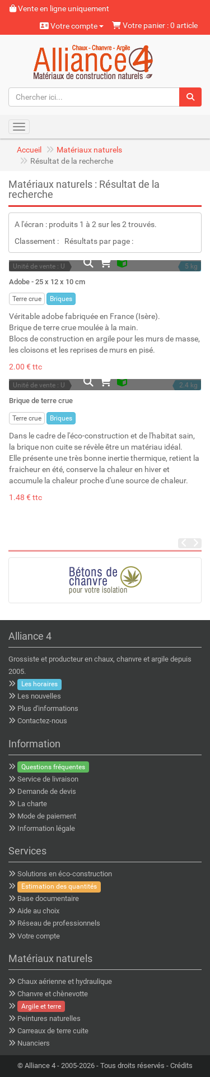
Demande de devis (46, 791)
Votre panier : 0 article (155, 25)
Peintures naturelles (49, 1018)
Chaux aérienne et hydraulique (64, 981)
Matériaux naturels (89, 149)
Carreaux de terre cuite (52, 1031)
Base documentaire (48, 898)
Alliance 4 (40, 1065)
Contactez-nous (42, 721)
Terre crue (26, 299)
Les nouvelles (39, 696)
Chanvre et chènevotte (52, 994)
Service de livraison (47, 779)
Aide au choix (38, 911)
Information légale (46, 828)
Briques (61, 299)
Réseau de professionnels (58, 923)
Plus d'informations (47, 708)
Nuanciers (33, 1043)
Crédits (181, 1065)
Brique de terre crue (41, 400)
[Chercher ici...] (94, 97)
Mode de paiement (46, 816)
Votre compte (72, 25)
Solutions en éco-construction (64, 874)
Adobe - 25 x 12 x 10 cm (47, 282)
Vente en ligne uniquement (59, 8)
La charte (32, 803)
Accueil (29, 149)
